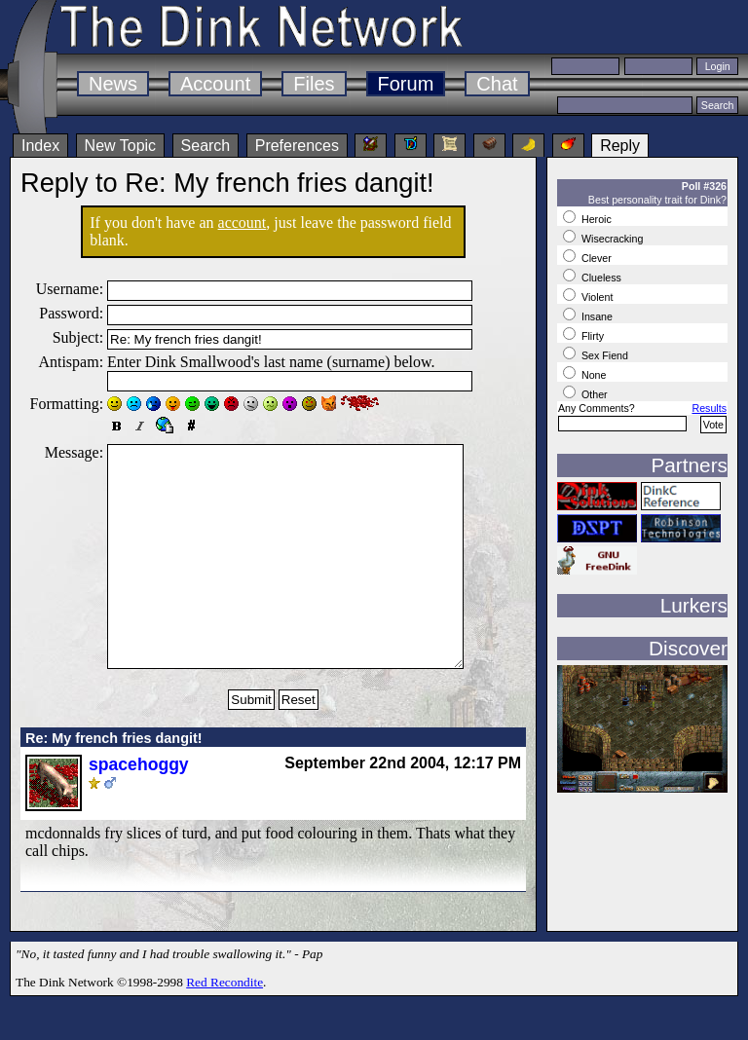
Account (215, 83)
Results (709, 408)
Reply (620, 145)
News (113, 83)
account (242, 222)
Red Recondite (224, 1026)
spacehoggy (139, 808)
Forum (406, 83)
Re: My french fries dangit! (114, 782)
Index (40, 145)
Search (206, 145)
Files (313, 83)
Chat (496, 83)
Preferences (297, 145)
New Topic (121, 145)
